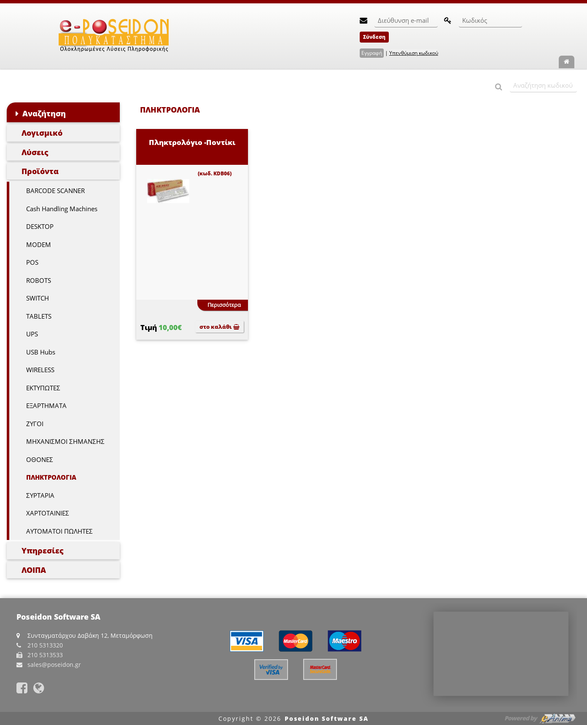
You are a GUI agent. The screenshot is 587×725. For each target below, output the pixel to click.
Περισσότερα (224, 305)
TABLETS (38, 316)
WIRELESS (40, 369)
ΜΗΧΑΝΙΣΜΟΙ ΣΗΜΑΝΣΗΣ (65, 441)
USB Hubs (40, 352)
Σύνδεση (374, 36)
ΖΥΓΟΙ (34, 423)
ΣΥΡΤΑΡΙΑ (40, 495)
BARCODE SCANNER (55, 190)
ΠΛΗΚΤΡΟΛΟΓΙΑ (51, 477)
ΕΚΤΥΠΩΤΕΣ (43, 388)
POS (32, 262)
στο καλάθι (219, 326)
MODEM (38, 244)
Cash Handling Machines (61, 208)
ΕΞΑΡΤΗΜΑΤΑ (46, 405)
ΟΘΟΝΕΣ (39, 459)
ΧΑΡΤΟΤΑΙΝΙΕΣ (47, 513)
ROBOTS (38, 280)
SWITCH (37, 298)
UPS (32, 334)
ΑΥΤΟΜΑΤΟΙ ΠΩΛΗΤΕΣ (59, 531)
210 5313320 (45, 645)
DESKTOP (40, 226)
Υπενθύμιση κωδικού (413, 52)
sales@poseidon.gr (54, 665)
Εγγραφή (371, 52)
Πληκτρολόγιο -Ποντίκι (192, 142)
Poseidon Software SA (327, 718)
